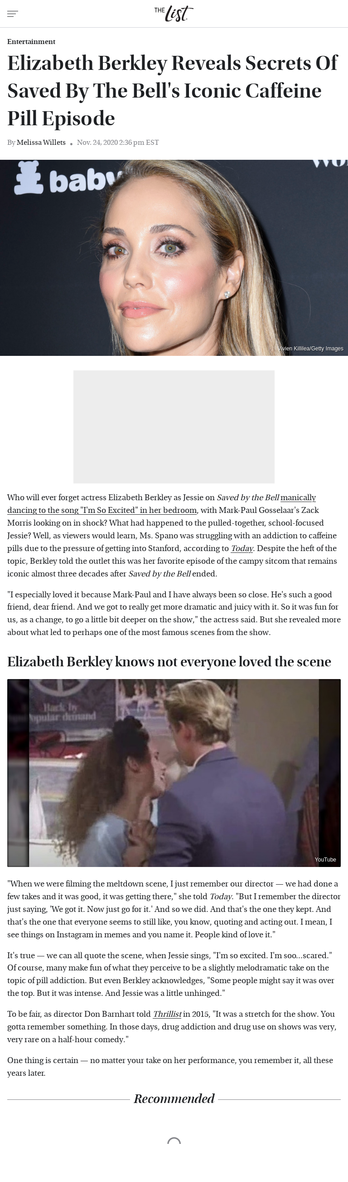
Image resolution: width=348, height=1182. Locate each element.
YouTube (325, 859)
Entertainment (31, 41)
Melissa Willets (41, 142)
